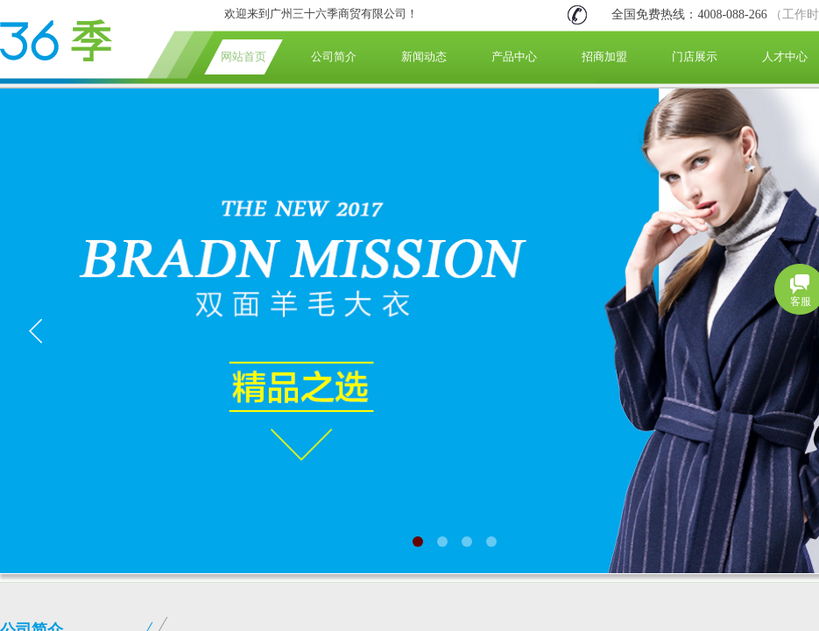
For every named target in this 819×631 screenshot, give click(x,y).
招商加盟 (604, 56)
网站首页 (243, 56)
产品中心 (514, 56)
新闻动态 (424, 56)
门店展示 (694, 56)
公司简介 (334, 56)
